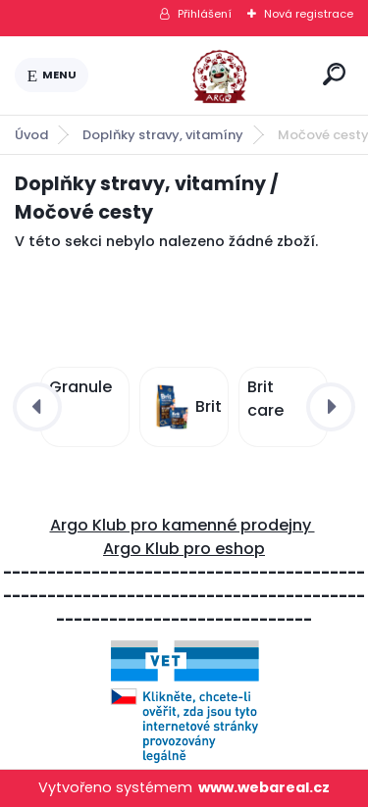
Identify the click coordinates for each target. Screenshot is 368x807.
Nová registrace (308, 14)
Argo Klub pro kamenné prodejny (182, 525)
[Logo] (202, 75)
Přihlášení (205, 14)
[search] (334, 74)
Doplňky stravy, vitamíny (162, 135)
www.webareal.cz (264, 787)
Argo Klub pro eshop (184, 548)
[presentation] (37, 406)
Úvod (31, 135)
